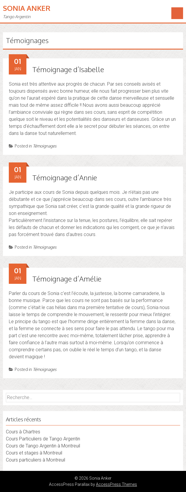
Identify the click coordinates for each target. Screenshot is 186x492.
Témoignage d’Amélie (67, 278)
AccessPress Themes (116, 484)
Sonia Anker (26, 8)
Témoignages (44, 145)
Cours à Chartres (23, 432)
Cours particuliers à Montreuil (35, 460)
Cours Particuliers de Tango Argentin (43, 439)
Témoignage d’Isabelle (68, 69)
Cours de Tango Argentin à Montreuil (43, 446)
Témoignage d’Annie (64, 177)
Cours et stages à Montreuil (34, 453)
